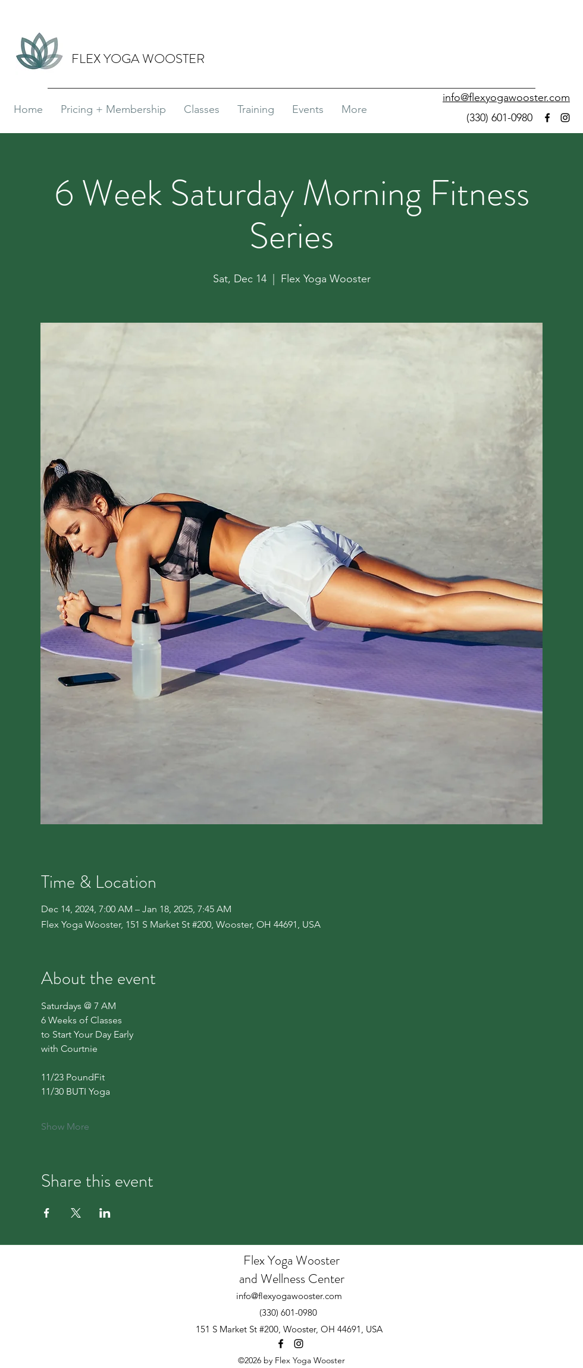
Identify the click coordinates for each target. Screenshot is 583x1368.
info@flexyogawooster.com (289, 1295)
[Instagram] (565, 118)
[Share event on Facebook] (46, 1213)
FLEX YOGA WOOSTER (138, 58)
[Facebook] (547, 118)
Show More (65, 1126)
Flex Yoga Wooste (289, 1260)
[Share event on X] (76, 1213)
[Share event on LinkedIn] (105, 1213)
